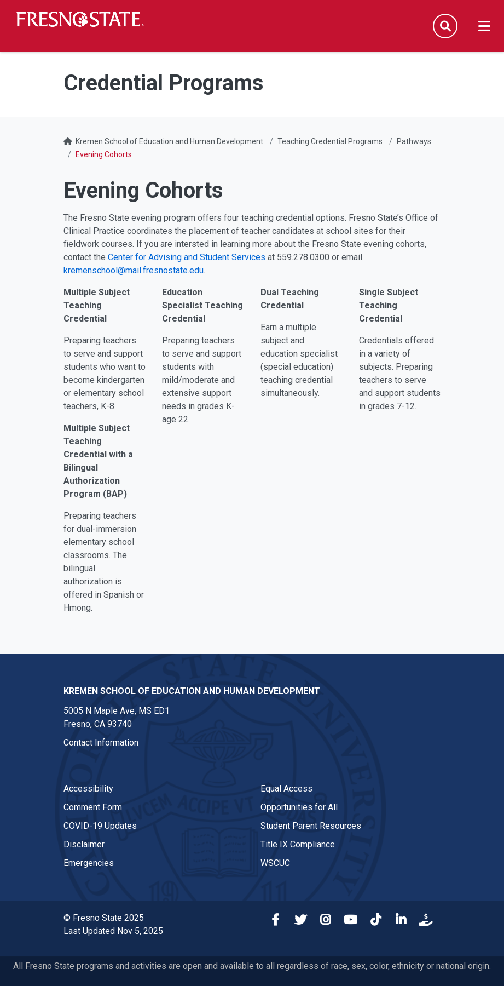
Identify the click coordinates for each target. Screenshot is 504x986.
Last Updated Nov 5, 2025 (113, 931)
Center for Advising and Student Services (186, 257)
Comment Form (92, 807)
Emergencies (88, 863)
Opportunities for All (299, 807)
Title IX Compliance (297, 844)
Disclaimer (84, 844)
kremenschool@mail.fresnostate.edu (133, 270)
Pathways (414, 141)
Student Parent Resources (310, 826)
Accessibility (88, 788)
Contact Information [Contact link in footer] (100, 742)
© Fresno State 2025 (103, 918)
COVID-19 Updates (100, 826)
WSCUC (275, 863)
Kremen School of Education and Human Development (169, 141)
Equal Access (286, 788)
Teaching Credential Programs (330, 141)
